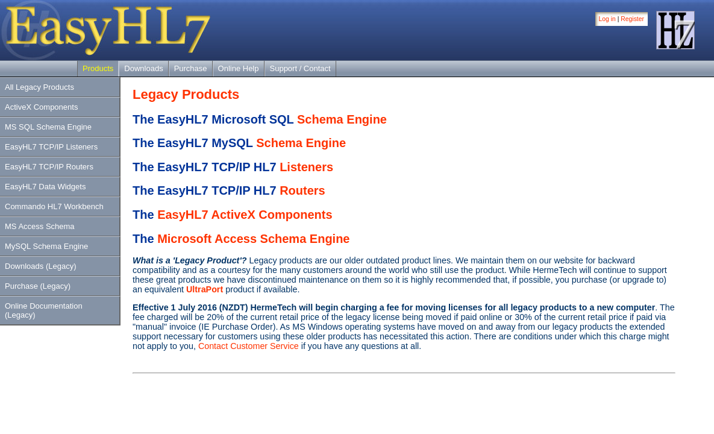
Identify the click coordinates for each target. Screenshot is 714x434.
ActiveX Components (41, 107)
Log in (607, 19)
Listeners (306, 167)
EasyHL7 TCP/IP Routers (49, 166)
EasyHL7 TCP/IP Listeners (51, 146)
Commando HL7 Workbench (54, 206)
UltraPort (204, 289)
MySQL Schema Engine (46, 246)
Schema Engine (342, 119)
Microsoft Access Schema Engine (253, 238)
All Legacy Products (39, 87)
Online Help (238, 68)
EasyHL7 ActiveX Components (244, 214)
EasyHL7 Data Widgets (45, 186)
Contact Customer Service (248, 346)
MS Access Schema (40, 226)
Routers (302, 190)
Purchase (190, 68)
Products (98, 68)
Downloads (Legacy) (41, 266)
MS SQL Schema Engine (48, 126)
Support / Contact (300, 68)
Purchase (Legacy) (37, 286)
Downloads (143, 68)
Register (632, 19)
